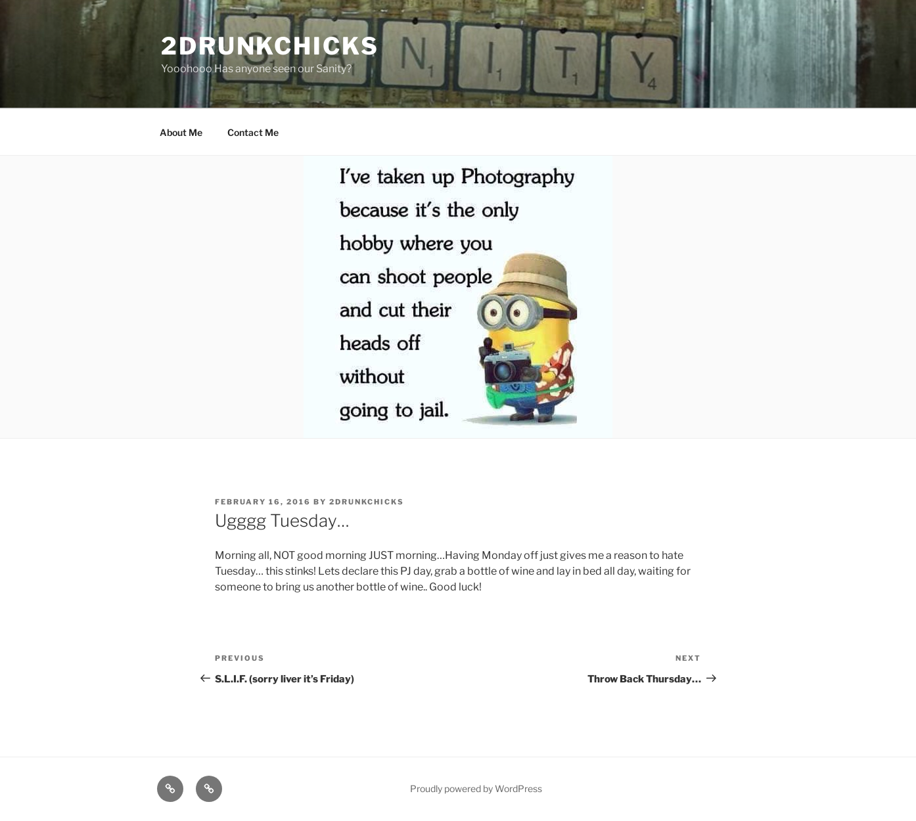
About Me (181, 132)
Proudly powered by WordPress (476, 788)
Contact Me (253, 132)
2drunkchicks (270, 46)
